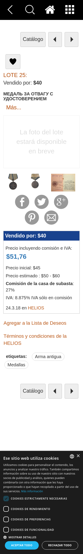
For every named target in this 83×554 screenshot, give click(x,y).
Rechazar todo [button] (60, 545)
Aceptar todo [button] (21, 545)
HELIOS (36, 307)
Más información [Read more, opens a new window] (32, 491)
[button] (41, 537)
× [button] (78, 456)
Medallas (16, 364)
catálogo (33, 39)
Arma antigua (48, 356)
